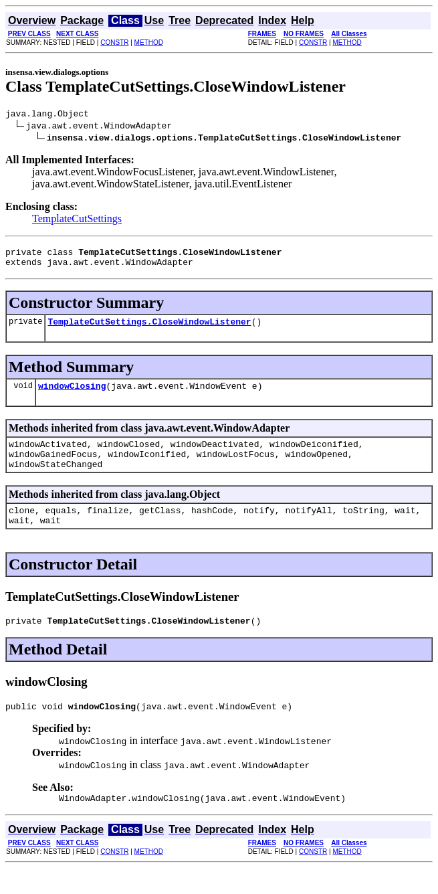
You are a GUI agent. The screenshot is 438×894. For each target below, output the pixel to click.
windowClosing (72, 395)
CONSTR (114, 42)
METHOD (148, 42)
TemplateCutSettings (77, 220)
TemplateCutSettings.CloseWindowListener (149, 329)
